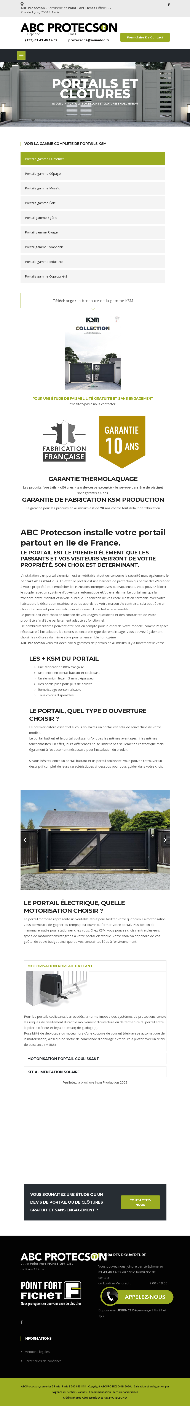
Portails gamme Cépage (43, 173)
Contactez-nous (140, 1202)
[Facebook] (22, 1322)
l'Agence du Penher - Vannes (69, 1392)
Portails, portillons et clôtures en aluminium (103, 103)
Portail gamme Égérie (41, 217)
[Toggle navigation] (21, 55)
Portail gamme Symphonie (44, 247)
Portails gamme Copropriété (46, 276)
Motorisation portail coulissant (63, 1059)
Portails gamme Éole (40, 203)
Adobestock (89, 1398)
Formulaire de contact (145, 37)
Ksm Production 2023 (111, 1082)
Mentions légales (37, 1351)
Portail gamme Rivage (41, 232)
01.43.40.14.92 (45, 40)
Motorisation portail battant (60, 966)
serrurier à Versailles (125, 1392)
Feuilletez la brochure (78, 1082)
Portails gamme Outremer (44, 159)
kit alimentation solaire (53, 1072)
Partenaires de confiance (43, 1361)
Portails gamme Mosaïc (42, 188)
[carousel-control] (25, 840)
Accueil (57, 103)
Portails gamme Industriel (44, 261)
